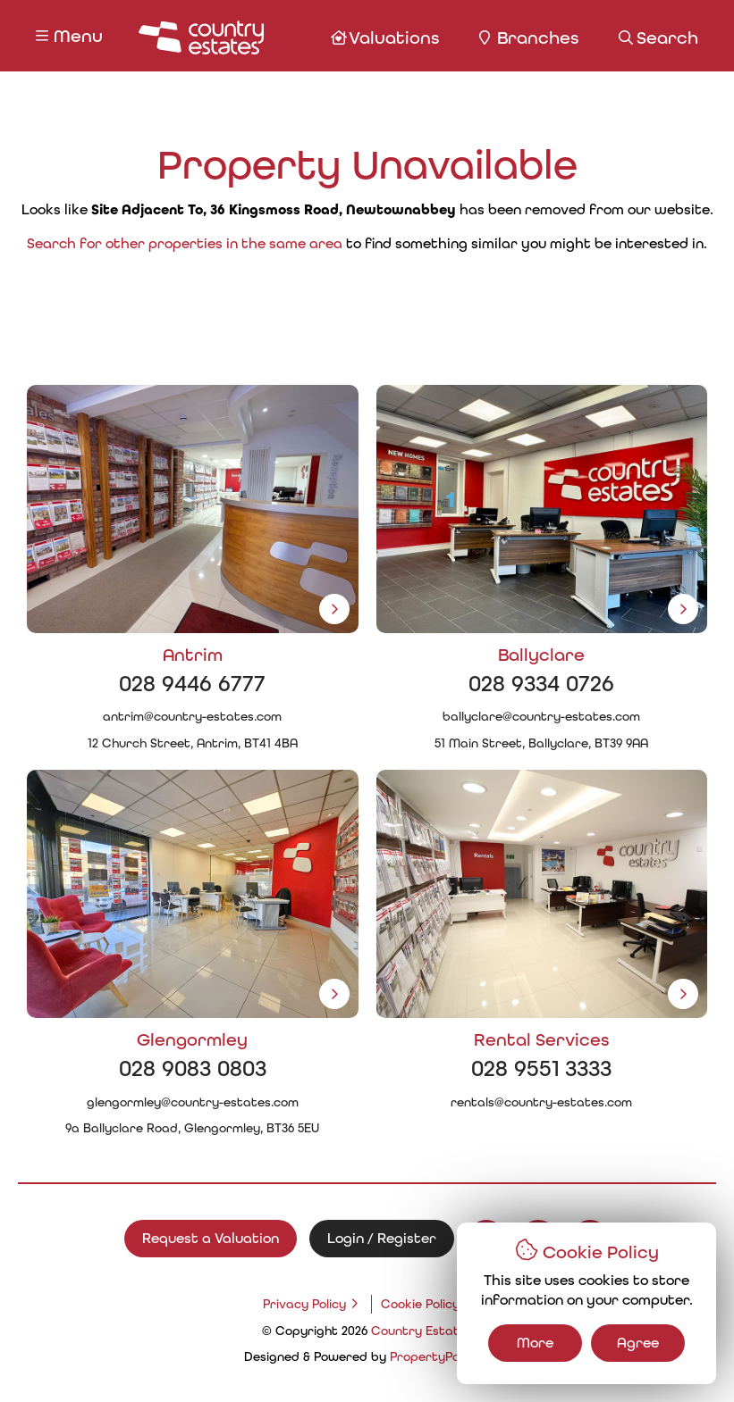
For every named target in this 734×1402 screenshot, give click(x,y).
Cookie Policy (420, 1304)
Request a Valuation (210, 1238)
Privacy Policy (304, 1304)
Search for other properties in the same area (184, 243)
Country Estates (422, 1330)
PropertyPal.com (440, 1356)
